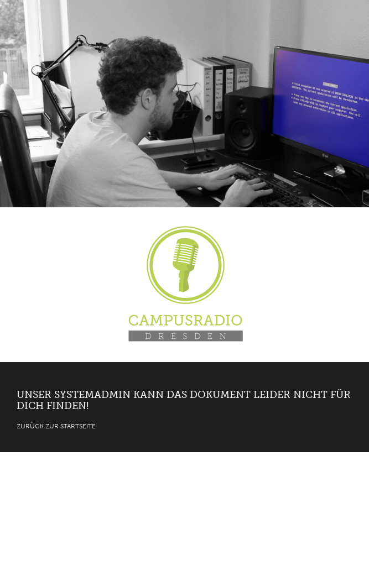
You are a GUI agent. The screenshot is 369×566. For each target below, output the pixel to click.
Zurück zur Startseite (56, 426)
